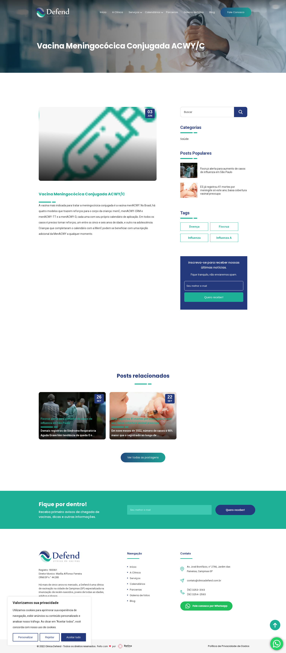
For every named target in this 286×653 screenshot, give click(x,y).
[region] (49, 621)
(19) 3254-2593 (196, 594)
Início (103, 12)
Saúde (184, 139)
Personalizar (25, 637)
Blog (212, 12)
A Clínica (117, 12)
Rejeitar (49, 637)
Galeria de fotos (194, 12)
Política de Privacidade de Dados (228, 646)
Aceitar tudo (73, 637)
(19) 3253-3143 (196, 590)
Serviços (134, 12)
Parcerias (172, 12)
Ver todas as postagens (143, 457)
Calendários (152, 12)
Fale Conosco (235, 12)
